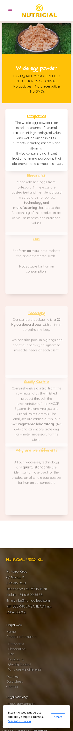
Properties (36, 116)
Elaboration (36, 176)
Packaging (36, 313)
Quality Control (36, 382)
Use (36, 240)
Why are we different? (36, 451)
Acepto (58, 717)
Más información (19, 721)
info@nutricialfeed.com (33, 600)
